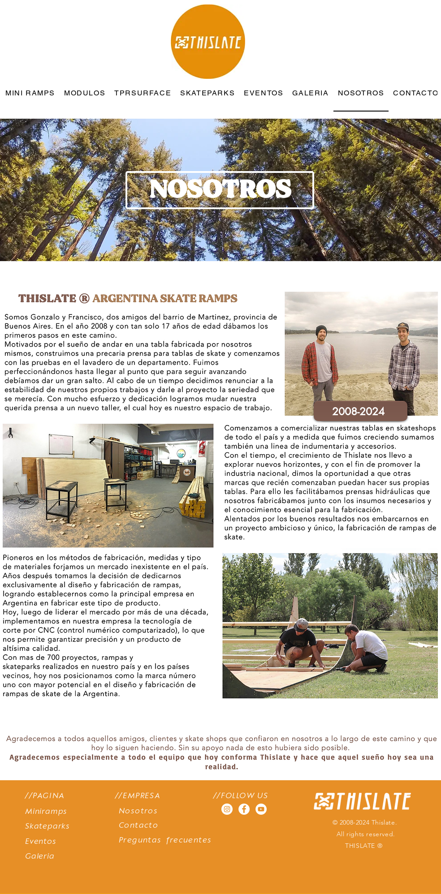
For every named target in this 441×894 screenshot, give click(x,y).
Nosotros (138, 811)
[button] (219, 190)
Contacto (138, 825)
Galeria (40, 856)
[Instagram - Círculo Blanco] (227, 809)
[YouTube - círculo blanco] (261, 809)
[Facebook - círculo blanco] (244, 809)
